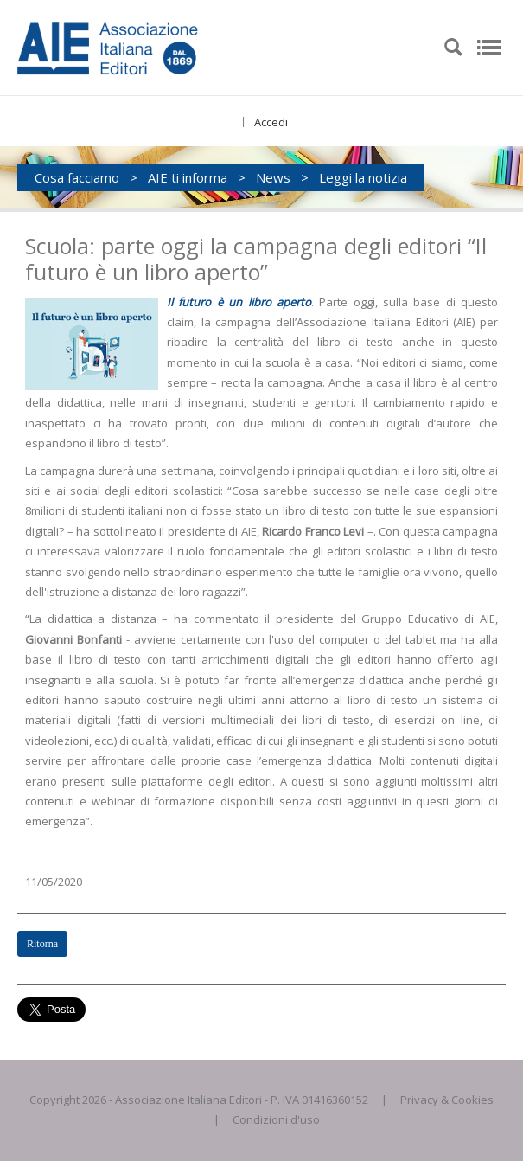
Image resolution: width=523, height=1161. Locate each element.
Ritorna (42, 944)
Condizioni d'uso (276, 1119)
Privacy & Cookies (447, 1099)
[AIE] (142, 46)
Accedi (271, 122)
